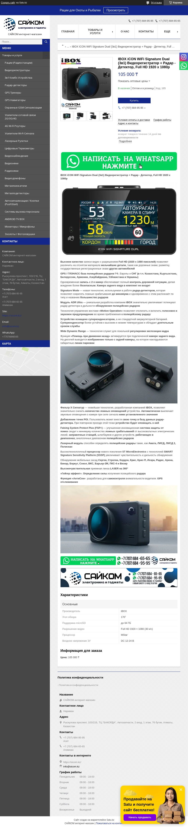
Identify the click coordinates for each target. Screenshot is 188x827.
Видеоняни (11, 163)
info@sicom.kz (10, 326)
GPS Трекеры (13, 92)
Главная (67, 31)
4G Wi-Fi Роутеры (15, 126)
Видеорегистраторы (17, 70)
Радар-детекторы (16, 85)
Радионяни (11, 170)
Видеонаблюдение (16, 156)
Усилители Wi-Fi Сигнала (19, 133)
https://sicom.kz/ (12, 315)
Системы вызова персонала (22, 211)
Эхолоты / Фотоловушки (20, 234)
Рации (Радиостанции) (18, 62)
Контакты (146, 31)
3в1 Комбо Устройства (18, 77)
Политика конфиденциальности (78, 685)
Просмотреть (115, 10)
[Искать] (46, 42)
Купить (134, 100)
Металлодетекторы (17, 193)
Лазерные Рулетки (16, 141)
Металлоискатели (16, 185)
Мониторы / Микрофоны (20, 226)
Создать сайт (8, 2)
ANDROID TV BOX (15, 219)
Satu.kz (110, 820)
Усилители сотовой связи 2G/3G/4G (20, 116)
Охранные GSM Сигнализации (23, 107)
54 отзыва (156, 2)
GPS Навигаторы (15, 100)
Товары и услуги (12, 55)
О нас (125, 31)
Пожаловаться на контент (109, 823)
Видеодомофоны (15, 178)
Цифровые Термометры (19, 148)
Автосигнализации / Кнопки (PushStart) (22, 202)
